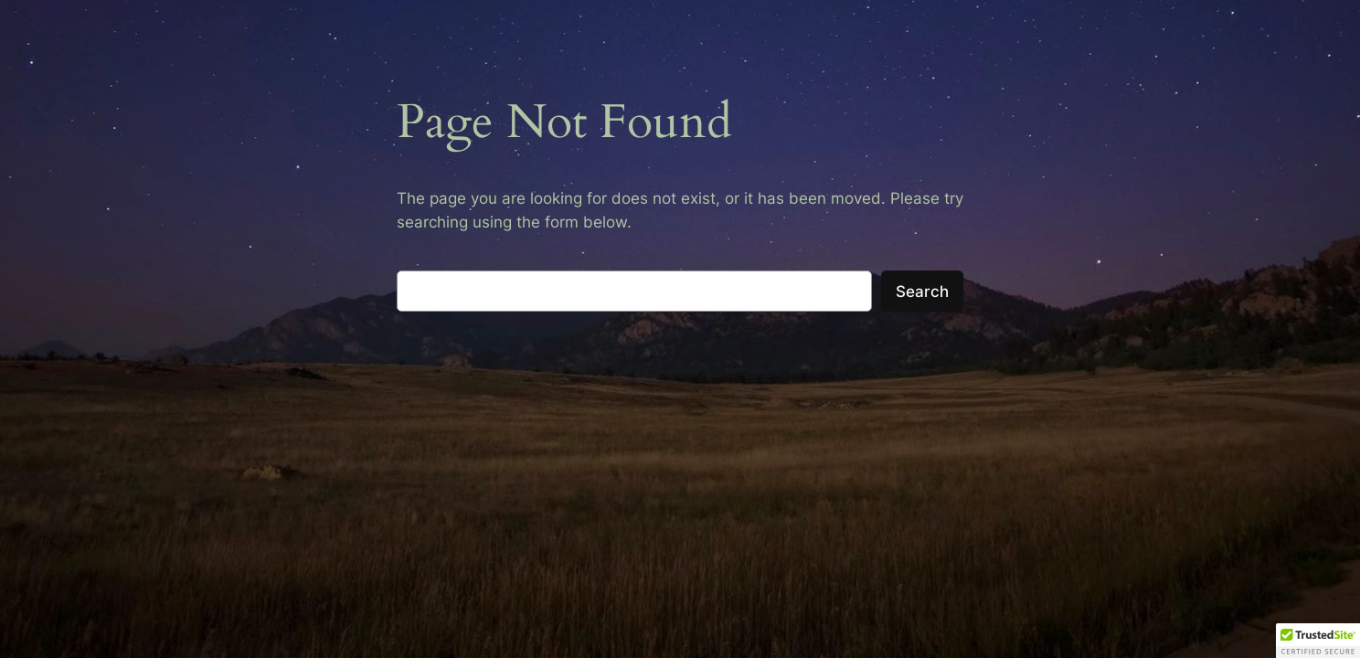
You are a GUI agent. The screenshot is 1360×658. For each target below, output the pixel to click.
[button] (1318, 640)
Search (922, 291)
